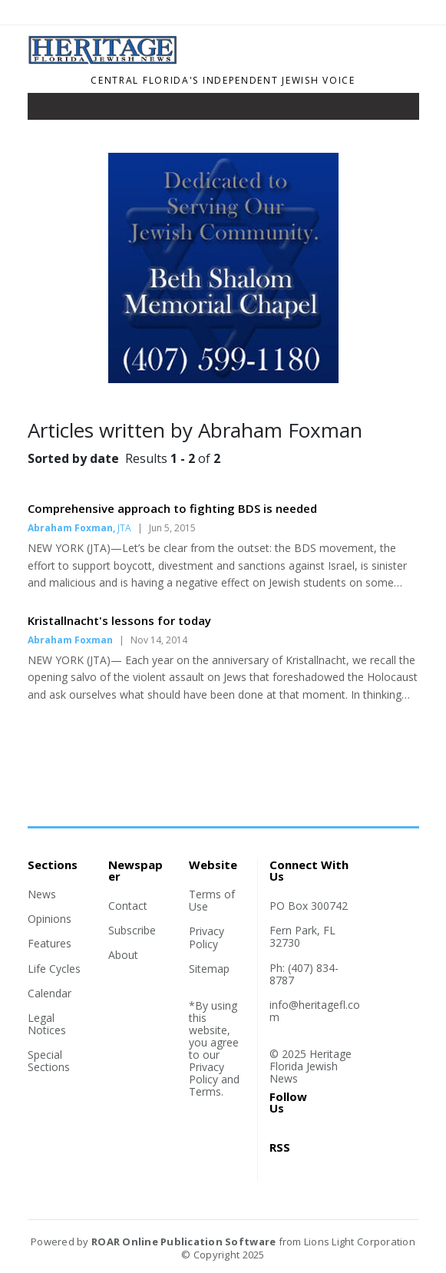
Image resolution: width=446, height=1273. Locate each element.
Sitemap (209, 968)
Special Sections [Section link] (49, 1060)
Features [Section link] (49, 943)
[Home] (172, 59)
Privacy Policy (206, 937)
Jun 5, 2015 (172, 527)
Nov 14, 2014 (158, 639)
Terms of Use (212, 900)
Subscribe (132, 930)
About (123, 954)
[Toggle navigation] (50, 110)
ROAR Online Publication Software (183, 1241)
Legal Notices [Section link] (47, 1023)
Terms (205, 1091)
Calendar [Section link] (49, 993)
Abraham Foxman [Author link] (70, 527)
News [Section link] (42, 894)
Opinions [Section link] (49, 918)
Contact (127, 905)
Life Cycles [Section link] (54, 968)
